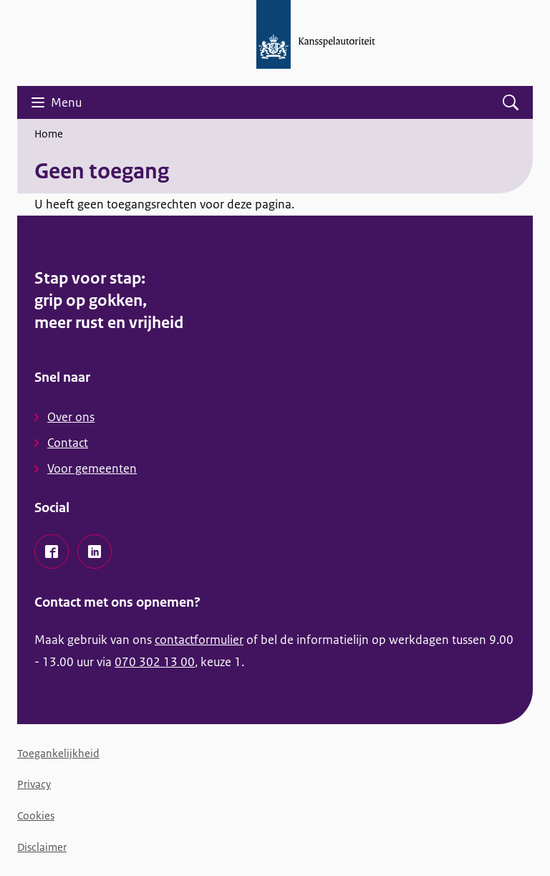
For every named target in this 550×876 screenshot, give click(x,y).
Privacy (34, 784)
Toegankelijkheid (58, 753)
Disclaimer (42, 847)
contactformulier (199, 640)
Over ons (71, 417)
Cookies (35, 815)
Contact (67, 443)
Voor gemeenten (92, 468)
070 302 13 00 (155, 662)
